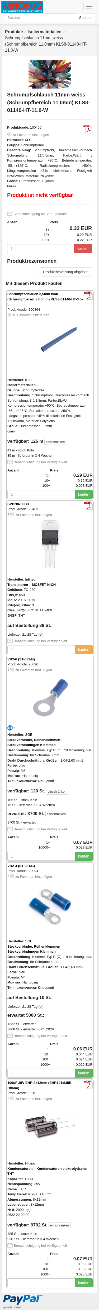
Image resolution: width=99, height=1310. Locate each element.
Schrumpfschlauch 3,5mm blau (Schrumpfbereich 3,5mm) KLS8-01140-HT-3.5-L (45, 299)
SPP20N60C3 (18, 504)
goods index (12, 1307)
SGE (28, 735)
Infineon (31, 579)
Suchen (85, 18)
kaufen (82, 248)
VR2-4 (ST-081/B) (21, 866)
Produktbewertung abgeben (65, 272)
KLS (28, 140)
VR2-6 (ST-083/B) (21, 659)
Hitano (30, 1163)
